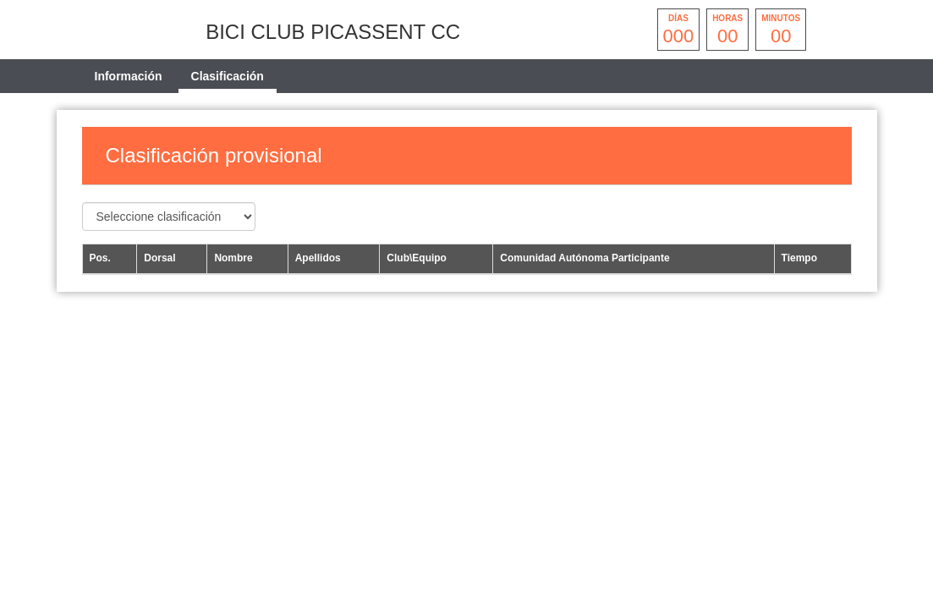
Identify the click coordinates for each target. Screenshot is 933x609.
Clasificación (227, 76)
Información (128, 76)
